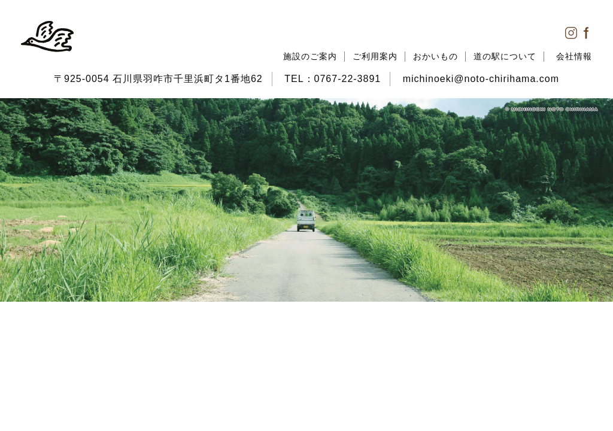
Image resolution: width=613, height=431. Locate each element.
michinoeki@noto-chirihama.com (481, 79)
